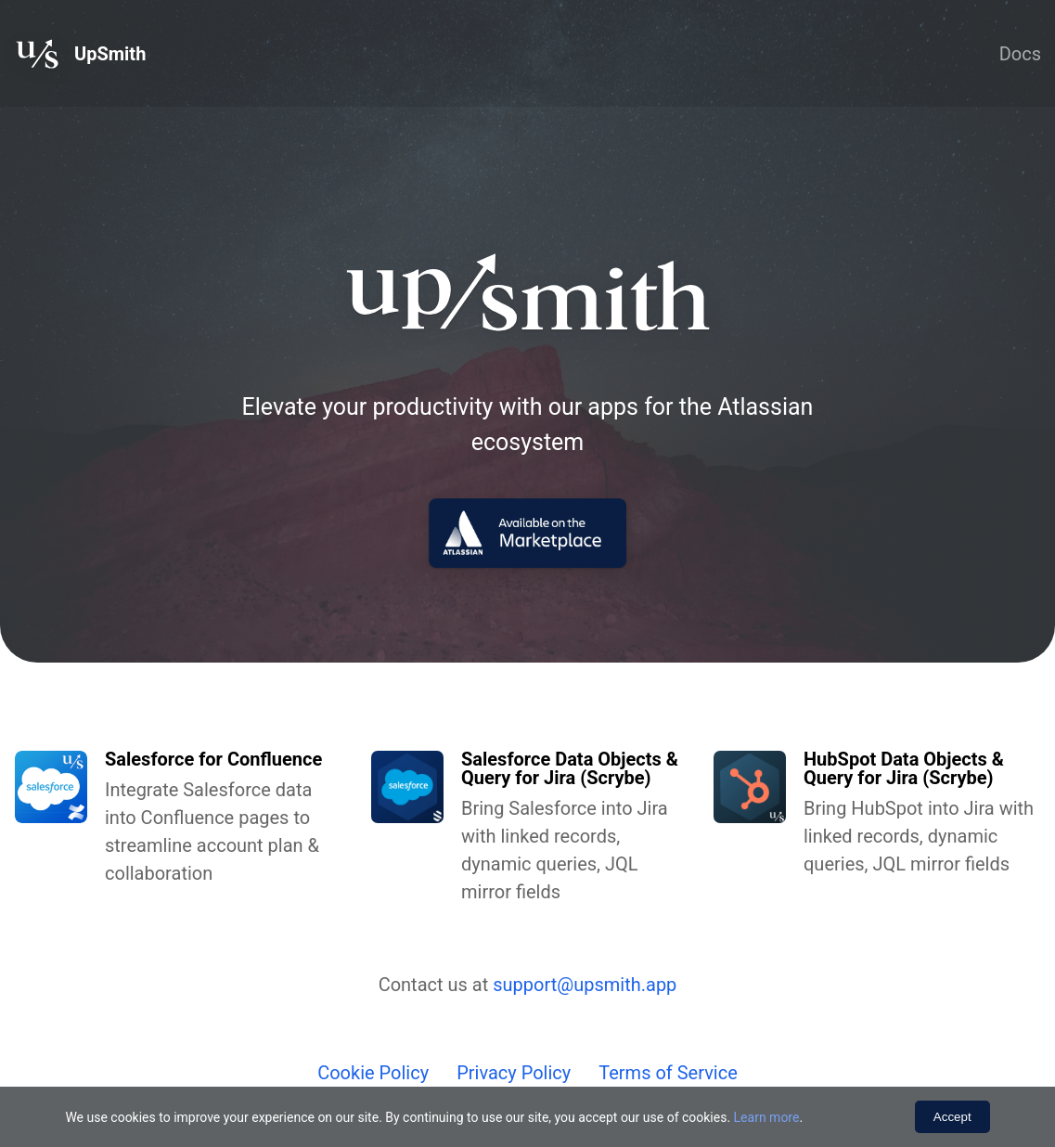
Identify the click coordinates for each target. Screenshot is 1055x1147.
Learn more (767, 1117)
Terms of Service (668, 1072)
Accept (952, 1117)
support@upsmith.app (584, 984)
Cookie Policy (373, 1072)
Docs (1020, 54)
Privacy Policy (514, 1072)
